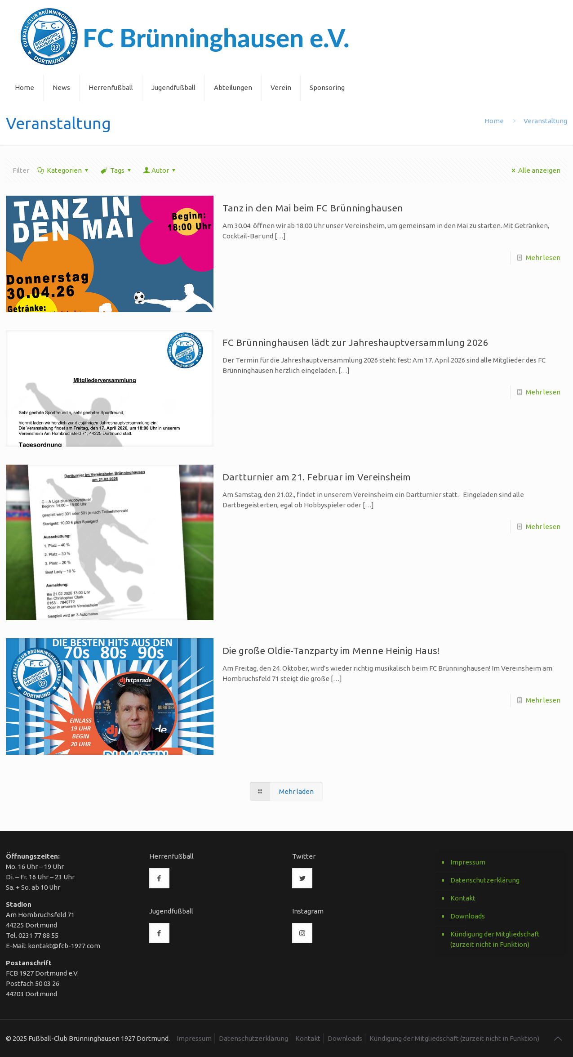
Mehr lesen (543, 257)
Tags (116, 170)
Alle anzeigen (534, 170)
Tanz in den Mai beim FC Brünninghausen (312, 207)
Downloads (467, 916)
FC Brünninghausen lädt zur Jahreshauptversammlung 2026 (355, 342)
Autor (160, 170)
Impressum (467, 862)
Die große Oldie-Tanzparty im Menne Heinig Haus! (331, 650)
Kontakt (462, 898)
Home (494, 121)
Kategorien (63, 170)
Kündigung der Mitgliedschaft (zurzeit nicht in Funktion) (495, 939)
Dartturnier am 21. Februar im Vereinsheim (316, 476)
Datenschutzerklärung (485, 880)
